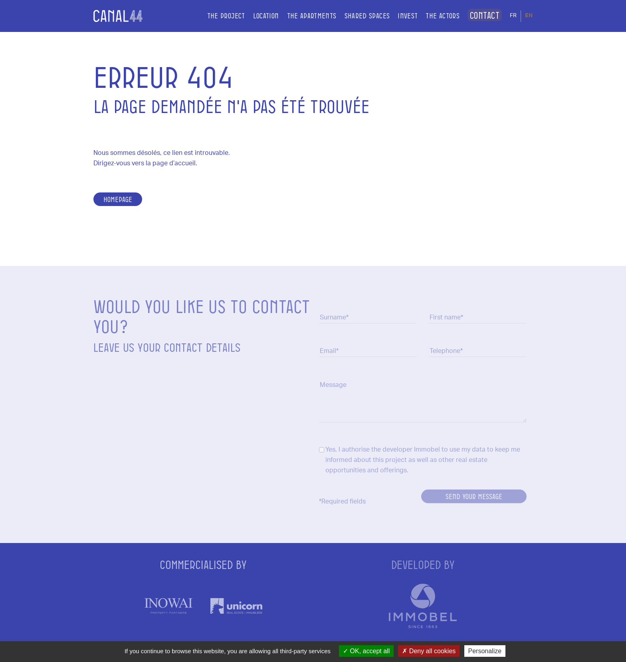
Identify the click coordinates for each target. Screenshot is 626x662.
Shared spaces (357, 15)
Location (256, 15)
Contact (480, 15)
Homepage (117, 199)
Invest (398, 15)
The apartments (302, 15)
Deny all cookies (429, 651)
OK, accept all (366, 651)
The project (217, 15)
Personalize (485, 651)
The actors (433, 15)
